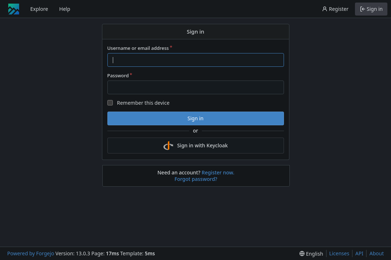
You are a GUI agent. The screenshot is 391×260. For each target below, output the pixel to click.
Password (118, 75)
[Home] (14, 9)
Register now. (218, 172)
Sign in (195, 118)
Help (64, 8)
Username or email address (138, 48)
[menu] (311, 253)
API (359, 253)
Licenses (339, 253)
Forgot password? (195, 179)
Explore (39, 8)
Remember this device (143, 102)
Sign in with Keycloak (195, 145)
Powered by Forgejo (30, 253)
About (376, 253)
